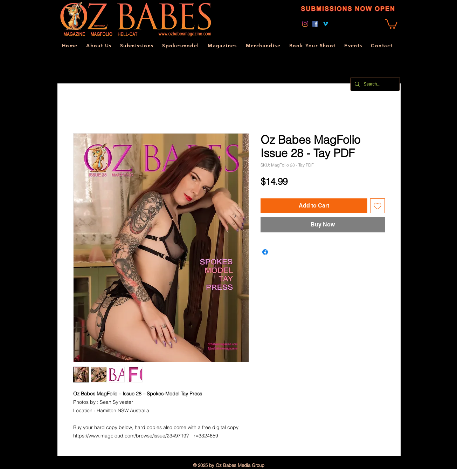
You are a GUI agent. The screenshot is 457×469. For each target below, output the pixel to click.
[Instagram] (305, 24)
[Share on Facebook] (265, 252)
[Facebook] (315, 24)
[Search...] (374, 84)
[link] (391, 23)
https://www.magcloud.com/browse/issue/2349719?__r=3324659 (145, 436)
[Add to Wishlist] (377, 205)
